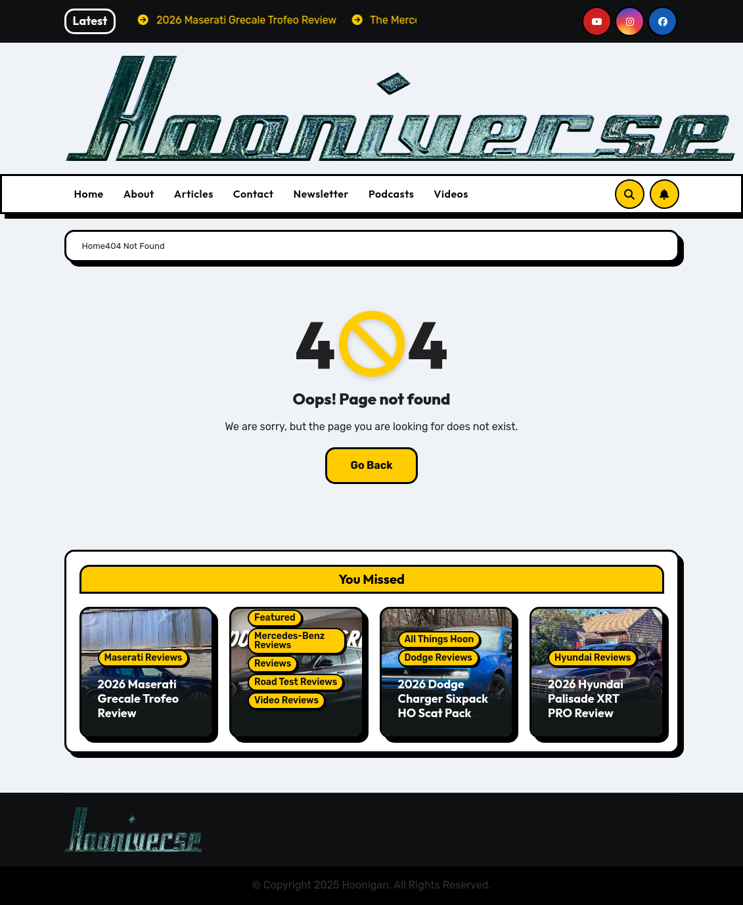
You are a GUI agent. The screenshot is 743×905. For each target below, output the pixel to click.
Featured (275, 617)
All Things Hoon (439, 639)
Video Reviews (286, 700)
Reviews (272, 663)
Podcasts (391, 193)
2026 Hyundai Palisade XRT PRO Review (585, 698)
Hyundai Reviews (592, 657)
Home (89, 193)
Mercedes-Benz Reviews (289, 640)
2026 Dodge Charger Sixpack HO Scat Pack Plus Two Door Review (443, 712)
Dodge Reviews (438, 657)
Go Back (371, 465)
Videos (451, 193)
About (139, 193)
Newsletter (320, 193)
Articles (194, 193)
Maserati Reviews (143, 657)
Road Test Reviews (295, 682)
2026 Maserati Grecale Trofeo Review (138, 698)
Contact (253, 193)
